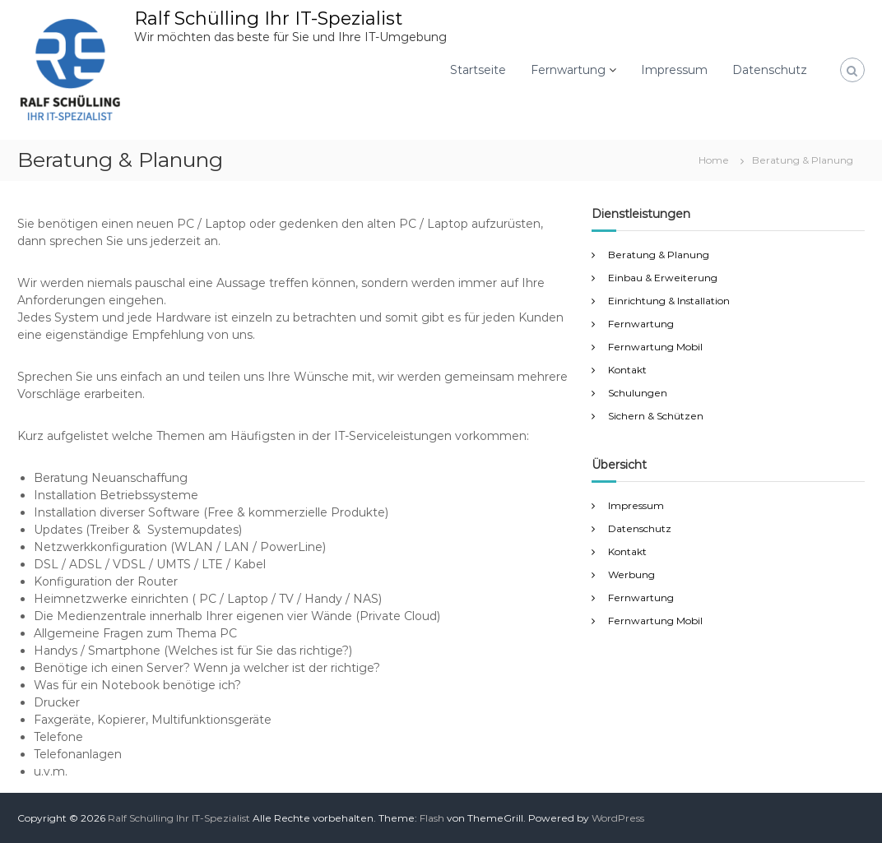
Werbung (631, 574)
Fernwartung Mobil (655, 346)
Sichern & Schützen (655, 416)
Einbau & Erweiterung (662, 277)
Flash (432, 818)
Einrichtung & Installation (669, 300)
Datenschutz (769, 70)
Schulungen (637, 393)
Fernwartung (568, 70)
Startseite (478, 70)
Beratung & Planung (658, 254)
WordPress (618, 818)
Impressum (674, 70)
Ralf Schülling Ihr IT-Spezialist (268, 18)
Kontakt (627, 370)
